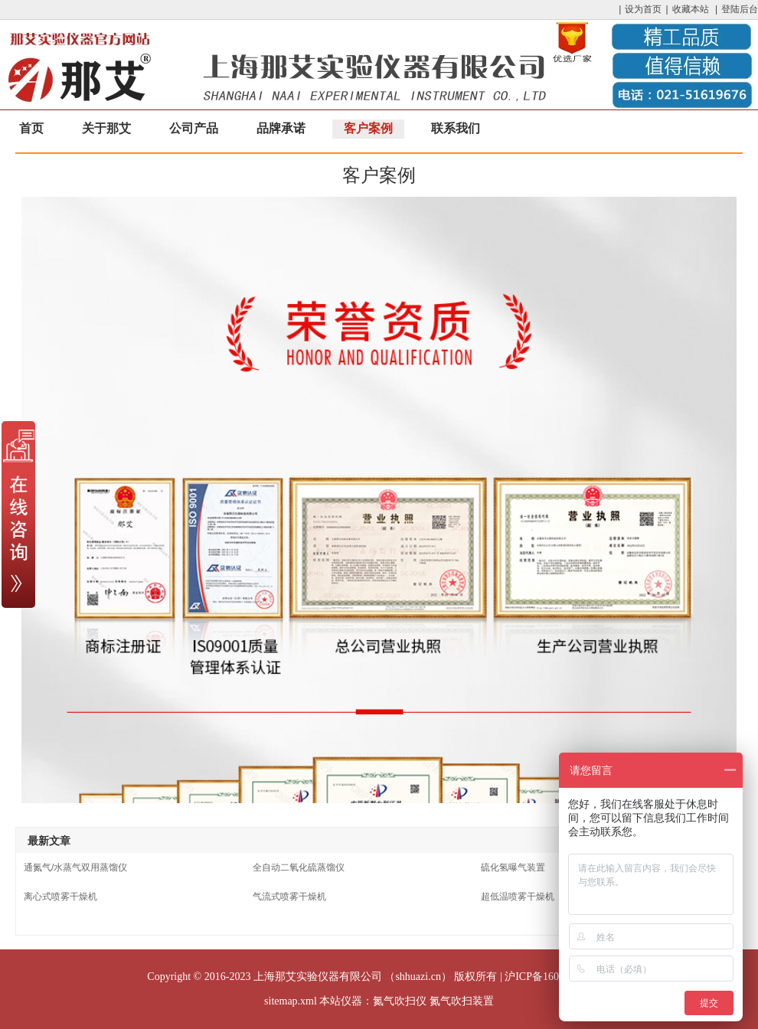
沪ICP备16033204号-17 (557, 976)
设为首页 (643, 9)
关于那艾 (106, 128)
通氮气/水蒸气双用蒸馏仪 (75, 867)
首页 (31, 128)
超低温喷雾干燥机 (517, 896)
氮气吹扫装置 (462, 1001)
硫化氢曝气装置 (513, 867)
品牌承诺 (280, 128)
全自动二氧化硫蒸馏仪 (299, 867)
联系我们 (455, 128)
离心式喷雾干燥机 (60, 896)
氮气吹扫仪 (399, 1001)
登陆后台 (739, 9)
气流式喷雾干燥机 (289, 896)
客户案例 (368, 128)
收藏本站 (690, 9)
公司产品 (193, 128)
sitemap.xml (290, 1001)
